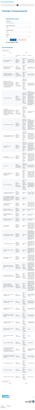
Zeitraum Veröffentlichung (10, 25)
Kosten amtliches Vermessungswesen (8, 124)
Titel (4, 55)
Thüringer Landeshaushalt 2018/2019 (8, 376)
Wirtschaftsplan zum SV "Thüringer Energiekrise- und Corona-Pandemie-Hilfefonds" (8, 315)
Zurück (10, 52)
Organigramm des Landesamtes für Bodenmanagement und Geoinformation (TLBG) (8, 67)
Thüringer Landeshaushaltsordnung (8, 363)
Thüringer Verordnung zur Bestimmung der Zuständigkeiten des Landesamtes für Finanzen (8, 356)
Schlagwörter (30, 55)
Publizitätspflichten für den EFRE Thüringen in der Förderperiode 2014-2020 (8, 266)
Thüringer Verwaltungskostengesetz (8, 342)
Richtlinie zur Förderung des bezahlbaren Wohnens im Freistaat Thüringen (8, 214)
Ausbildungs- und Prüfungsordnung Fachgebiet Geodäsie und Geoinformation (8, 174)
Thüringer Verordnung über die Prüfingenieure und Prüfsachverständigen (7, 204)
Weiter (26, 52)
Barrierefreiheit (3, 407)
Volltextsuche (8, 21)
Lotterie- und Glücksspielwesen (7, 184)
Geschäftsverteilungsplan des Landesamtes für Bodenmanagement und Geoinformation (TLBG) (8, 74)
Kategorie (7, 34)
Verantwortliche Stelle (9, 30)
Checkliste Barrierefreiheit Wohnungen (8, 243)
